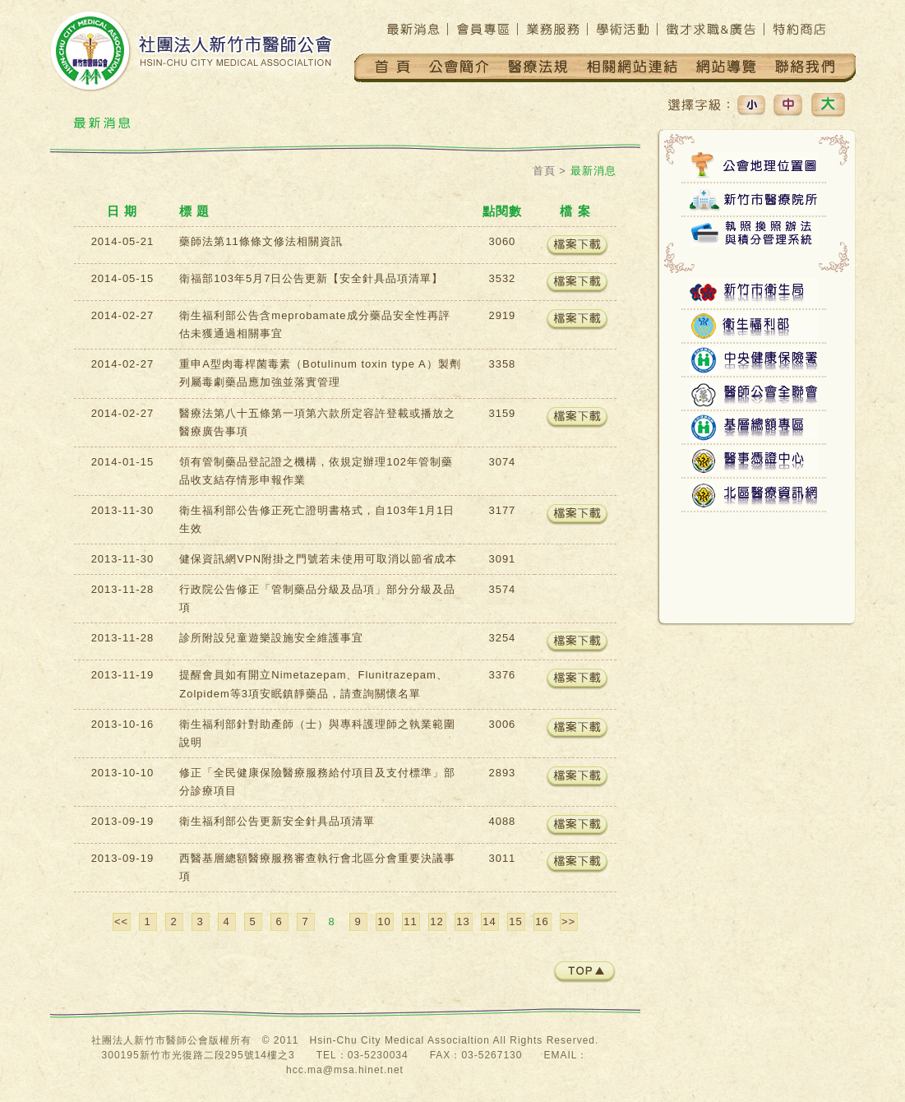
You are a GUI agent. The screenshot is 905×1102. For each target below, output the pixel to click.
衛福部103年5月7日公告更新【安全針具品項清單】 (311, 278)
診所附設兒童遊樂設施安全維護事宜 (271, 638)
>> (568, 921)
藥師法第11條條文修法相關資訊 (260, 241)
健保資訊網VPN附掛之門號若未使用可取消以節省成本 (318, 559)
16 (541, 921)
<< (121, 921)
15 (515, 921)
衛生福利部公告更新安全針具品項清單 (277, 821)
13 (462, 921)
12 (436, 921)
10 (383, 921)
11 (410, 921)
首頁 (544, 170)
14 (489, 921)
